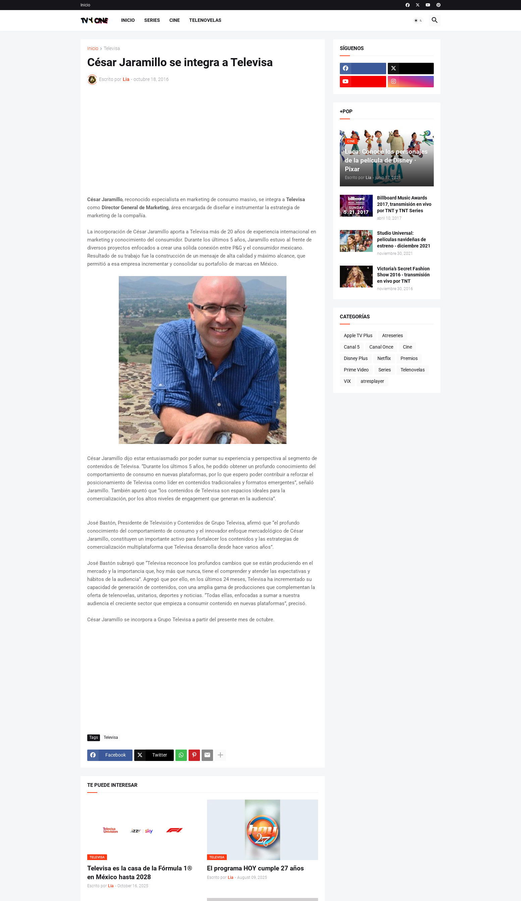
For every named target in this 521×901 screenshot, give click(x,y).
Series (152, 20)
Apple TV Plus (358, 335)
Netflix (384, 358)
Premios (409, 358)
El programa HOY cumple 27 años (255, 868)
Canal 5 (352, 347)
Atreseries (392, 335)
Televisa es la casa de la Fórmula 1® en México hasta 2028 (139, 872)
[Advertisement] (202, 140)
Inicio (85, 5)
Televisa (112, 48)
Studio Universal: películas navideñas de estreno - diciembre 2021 (403, 239)
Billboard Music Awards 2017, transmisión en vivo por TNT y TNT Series (404, 204)
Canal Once (381, 347)
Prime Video (356, 369)
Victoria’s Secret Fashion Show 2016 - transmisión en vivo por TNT (403, 275)
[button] (418, 20)
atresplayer (372, 381)
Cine (174, 20)
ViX (347, 381)
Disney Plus (356, 358)
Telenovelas (205, 20)
